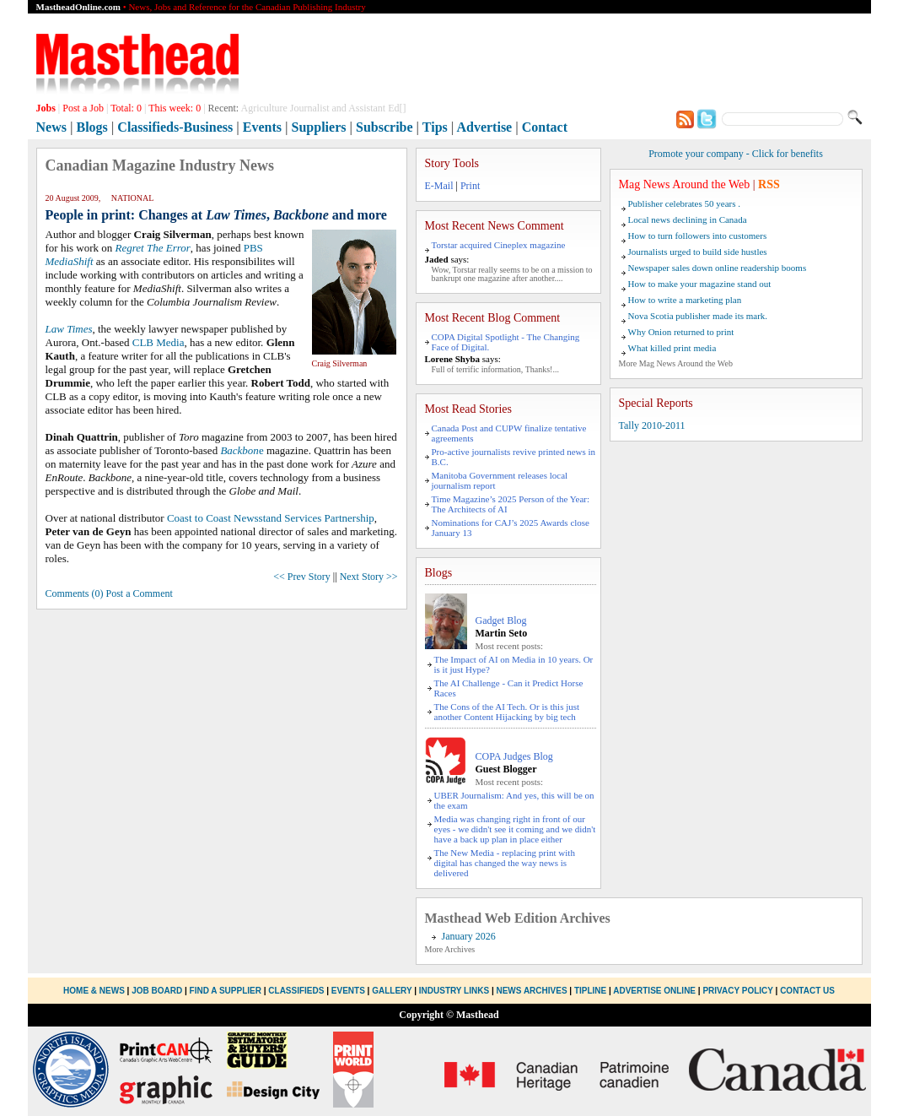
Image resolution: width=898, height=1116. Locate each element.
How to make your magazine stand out (700, 284)
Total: (126, 108)
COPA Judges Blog (514, 756)
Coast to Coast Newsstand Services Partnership (270, 518)
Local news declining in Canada (687, 219)
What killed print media (672, 348)
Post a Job (83, 108)
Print (470, 186)
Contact (544, 127)
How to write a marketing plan (685, 300)
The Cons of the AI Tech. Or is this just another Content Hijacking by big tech (507, 712)
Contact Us (807, 990)
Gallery (391, 990)
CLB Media (158, 342)
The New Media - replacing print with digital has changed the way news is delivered (504, 863)
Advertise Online (654, 990)
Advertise (484, 127)
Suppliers (319, 127)
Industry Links (454, 990)
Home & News (95, 990)
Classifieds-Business (175, 127)
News (51, 127)
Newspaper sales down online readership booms (717, 268)
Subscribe (384, 127)
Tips (435, 127)
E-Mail (439, 186)
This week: (174, 108)
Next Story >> (369, 576)
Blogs (91, 127)
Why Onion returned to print (681, 332)
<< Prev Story (302, 576)
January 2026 (469, 936)
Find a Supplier (225, 990)
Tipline (590, 990)
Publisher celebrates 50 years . (684, 203)
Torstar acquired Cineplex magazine (499, 245)
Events (262, 127)
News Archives (531, 990)
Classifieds (296, 990)
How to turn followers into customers (697, 235)
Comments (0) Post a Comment (109, 593)
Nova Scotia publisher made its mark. (698, 316)
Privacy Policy (737, 990)
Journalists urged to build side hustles (697, 251)
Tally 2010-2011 (652, 425)
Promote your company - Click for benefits (735, 154)
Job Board (157, 990)
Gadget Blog (501, 620)
